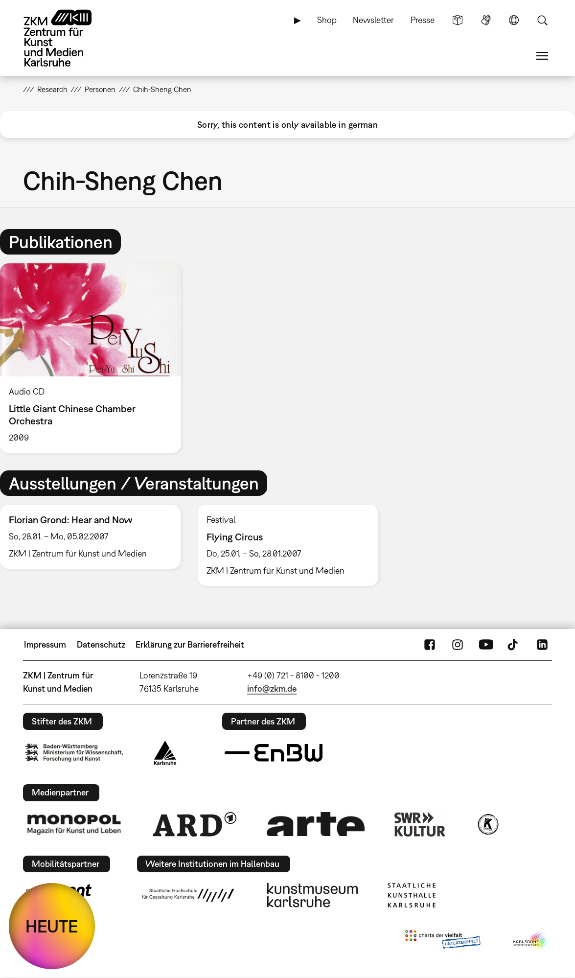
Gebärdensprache (486, 20)
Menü (542, 56)
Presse (423, 20)
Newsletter (373, 20)
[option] (95, 358)
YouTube (486, 644)
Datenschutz (101, 644)
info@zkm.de (272, 688)
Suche (542, 20)
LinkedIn (542, 644)
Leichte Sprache (457, 20)
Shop (327, 20)
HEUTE (51, 926)
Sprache (514, 20)
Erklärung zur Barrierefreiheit (190, 644)
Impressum (45, 644)
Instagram (457, 644)
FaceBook (429, 644)
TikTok (514, 644)
